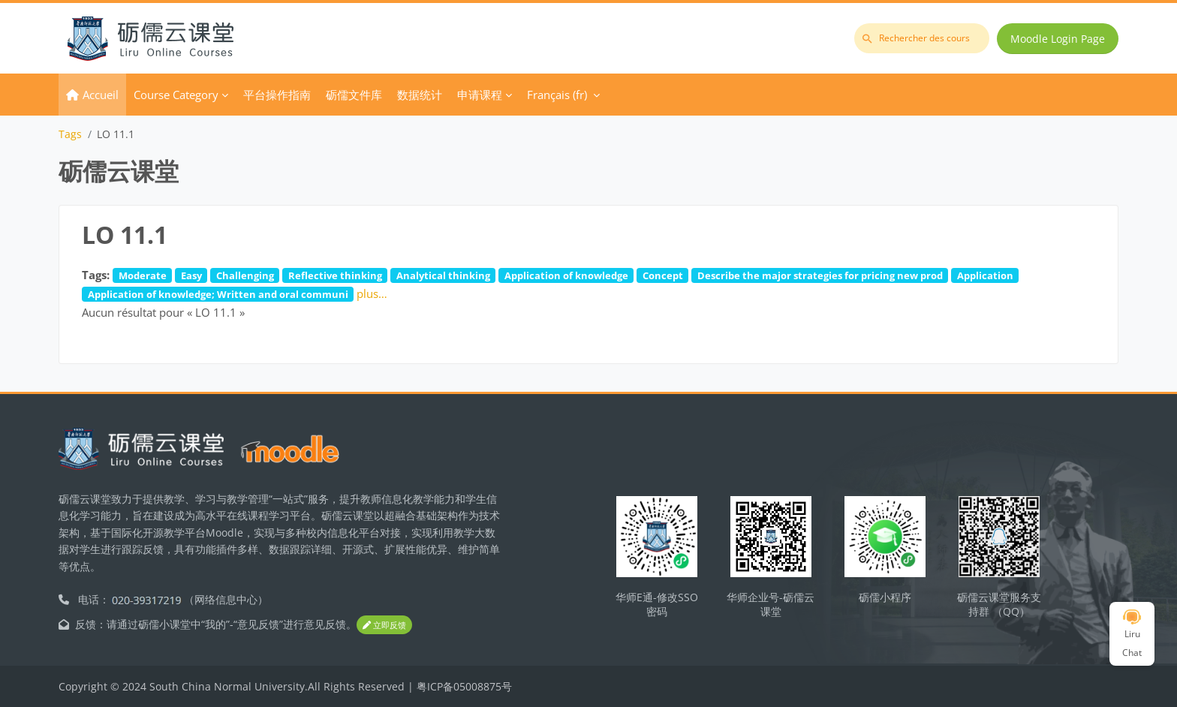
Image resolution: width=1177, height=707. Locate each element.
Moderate (143, 275)
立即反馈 (384, 624)
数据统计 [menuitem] (419, 94)
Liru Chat (1132, 634)
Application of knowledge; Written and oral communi (218, 294)
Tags (70, 134)
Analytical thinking (443, 275)
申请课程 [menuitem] (479, 94)
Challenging (245, 275)
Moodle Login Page (1057, 39)
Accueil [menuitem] (101, 94)
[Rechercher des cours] (921, 38)
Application (985, 275)
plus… (372, 293)
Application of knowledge (566, 275)
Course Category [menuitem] (176, 94)
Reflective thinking (335, 275)
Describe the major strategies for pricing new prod (820, 275)
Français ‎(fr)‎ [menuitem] (557, 94)
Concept (663, 275)
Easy (191, 275)
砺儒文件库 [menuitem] (354, 94)
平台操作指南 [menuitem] (277, 94)
